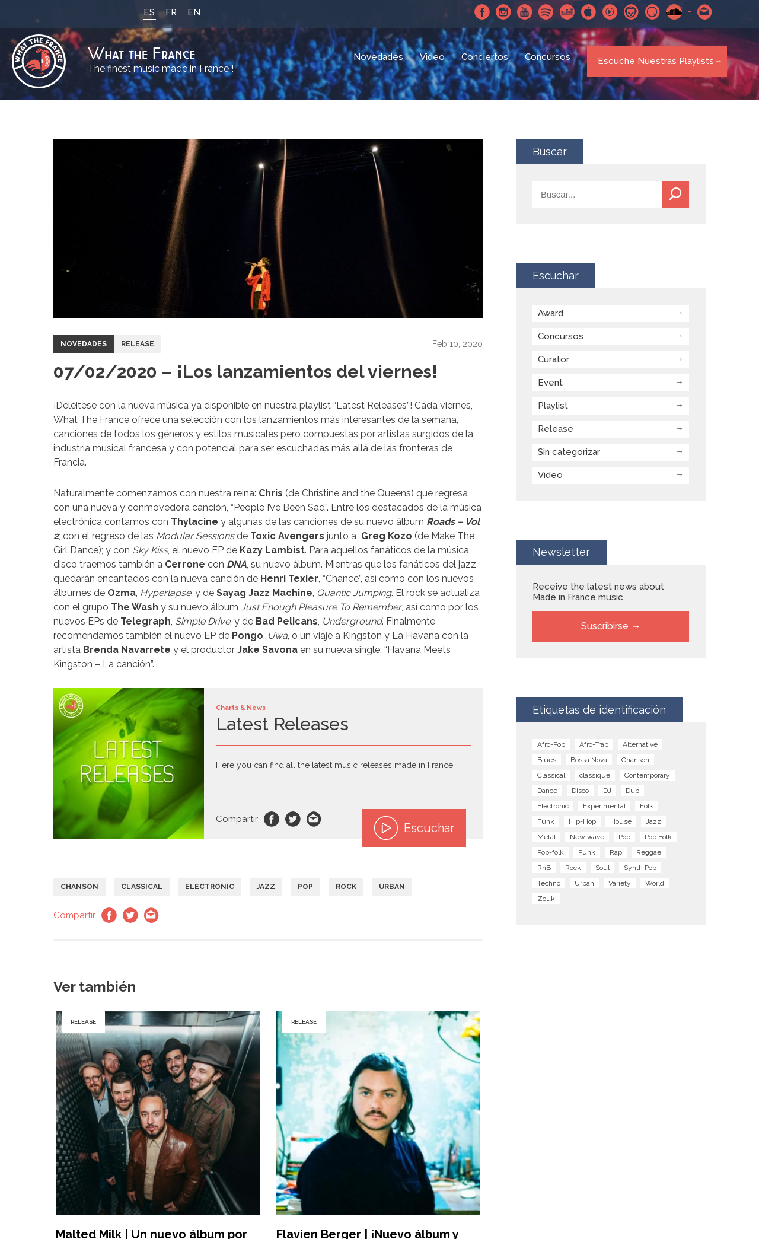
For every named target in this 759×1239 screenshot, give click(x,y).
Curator (553, 366)
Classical (141, 893)
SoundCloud (667, 12)
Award (550, 319)
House (621, 828)
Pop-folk (550, 859)
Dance (547, 797)
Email (314, 825)
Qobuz (645, 12)
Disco (580, 797)
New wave (587, 843)
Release (137, 350)
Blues (546, 766)
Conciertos (486, 65)
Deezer (560, 12)
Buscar (675, 200)
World (654, 890)
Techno (548, 890)
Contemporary (647, 782)
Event (550, 389)
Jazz (266, 893)
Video (433, 65)
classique (594, 782)
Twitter (293, 825)
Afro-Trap (593, 751)
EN (186, 12)
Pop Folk (658, 843)
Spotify (539, 12)
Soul (602, 874)
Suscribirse (605, 632)
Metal (546, 843)
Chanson (79, 893)
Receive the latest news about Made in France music (598, 598)
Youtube (517, 12)
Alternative (640, 751)
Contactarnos (698, 12)
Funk (545, 828)
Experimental (604, 812)
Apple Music (581, 12)
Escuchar (414, 834)
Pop (305, 893)
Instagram (496, 12)
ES (142, 12)
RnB (544, 874)
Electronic (209, 893)
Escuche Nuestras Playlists (652, 64)
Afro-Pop (551, 751)
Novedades (379, 65)
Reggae (648, 859)
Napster (624, 12)
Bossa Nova (588, 766)
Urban (392, 893)
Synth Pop (640, 874)
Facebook (475, 12)
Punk (586, 859)
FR (164, 12)
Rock (346, 893)
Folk (646, 812)
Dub (632, 797)
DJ (607, 797)
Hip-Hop (582, 828)
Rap (616, 859)
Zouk (546, 905)
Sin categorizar (569, 458)
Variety (619, 890)
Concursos (549, 65)
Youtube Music (603, 12)
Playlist (553, 412)
